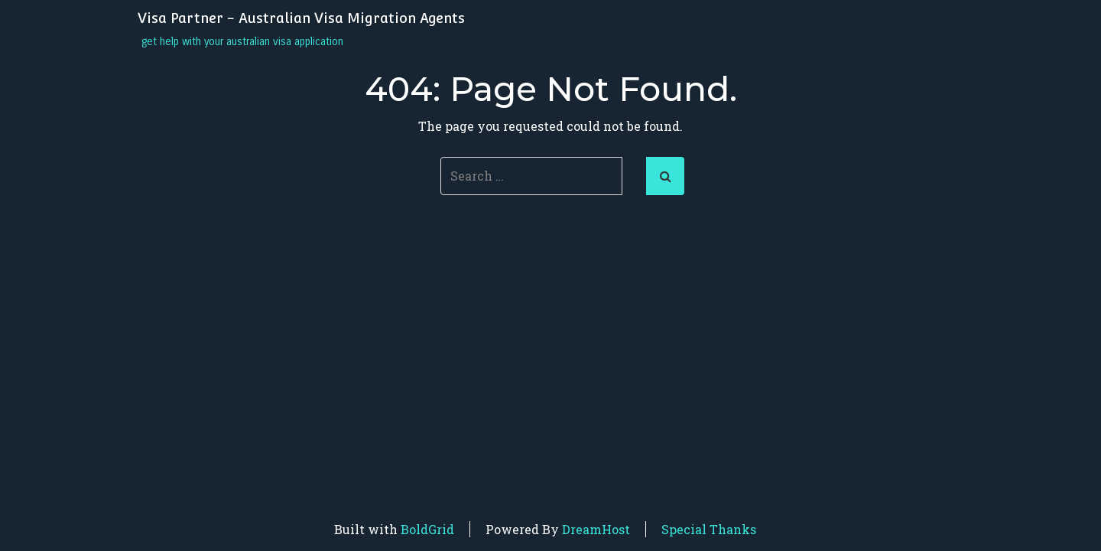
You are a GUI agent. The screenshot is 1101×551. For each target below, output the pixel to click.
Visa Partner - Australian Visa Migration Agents (301, 18)
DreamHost (596, 529)
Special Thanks (708, 529)
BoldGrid (427, 529)
